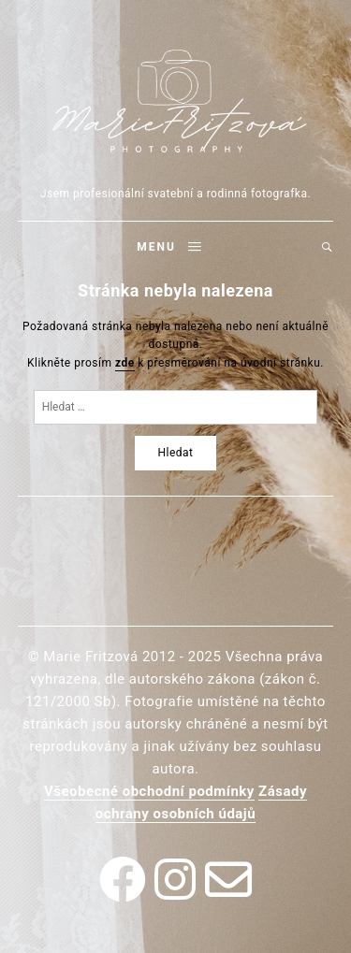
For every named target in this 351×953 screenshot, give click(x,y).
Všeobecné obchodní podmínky (149, 791)
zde (125, 362)
